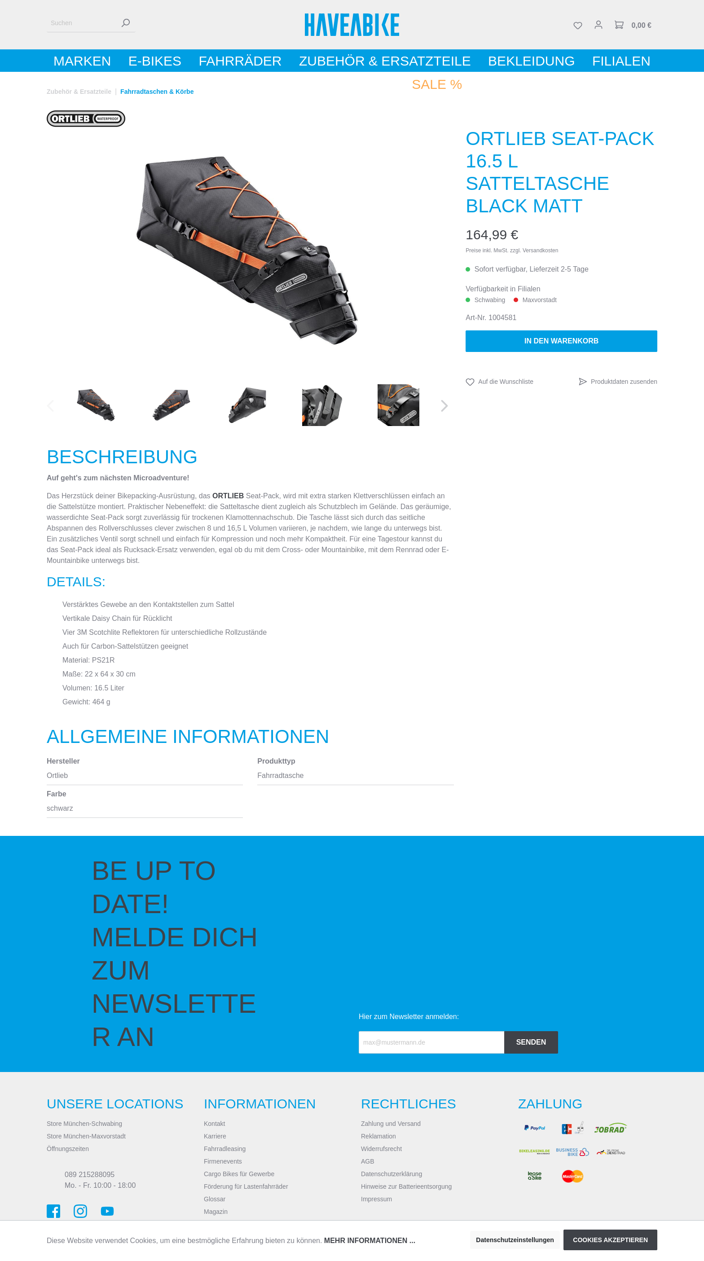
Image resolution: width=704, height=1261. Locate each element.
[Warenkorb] (633, 25)
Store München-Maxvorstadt (86, 1136)
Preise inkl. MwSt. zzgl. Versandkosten (512, 250)
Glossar (214, 1199)
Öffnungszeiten (68, 1148)
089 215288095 (89, 1174)
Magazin (216, 1211)
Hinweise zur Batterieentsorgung (406, 1186)
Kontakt (214, 1123)
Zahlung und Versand (391, 1123)
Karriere (215, 1136)
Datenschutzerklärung (391, 1174)
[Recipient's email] (432, 1042)
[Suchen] (81, 23)
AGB (367, 1161)
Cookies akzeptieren (610, 1239)
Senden (531, 1042)
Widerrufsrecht (381, 1148)
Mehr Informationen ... (369, 1240)
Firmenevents (223, 1161)
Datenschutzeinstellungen (515, 1239)
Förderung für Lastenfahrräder (246, 1186)
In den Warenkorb (561, 341)
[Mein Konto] (598, 25)
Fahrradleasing (225, 1148)
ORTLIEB (228, 496)
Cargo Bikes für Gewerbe (239, 1174)
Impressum (376, 1199)
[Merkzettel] (578, 25)
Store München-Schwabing (84, 1123)
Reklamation (378, 1136)
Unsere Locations (115, 1103)
